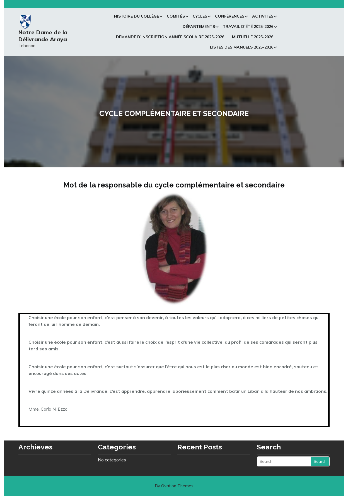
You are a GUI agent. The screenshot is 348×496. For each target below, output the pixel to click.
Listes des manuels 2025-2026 (241, 48)
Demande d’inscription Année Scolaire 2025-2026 (170, 38)
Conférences (229, 17)
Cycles (200, 17)
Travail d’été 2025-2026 (248, 28)
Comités (176, 17)
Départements (199, 28)
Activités (262, 17)
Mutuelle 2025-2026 (252, 38)
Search (320, 452)
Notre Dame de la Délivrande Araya (42, 37)
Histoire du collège (136, 17)
